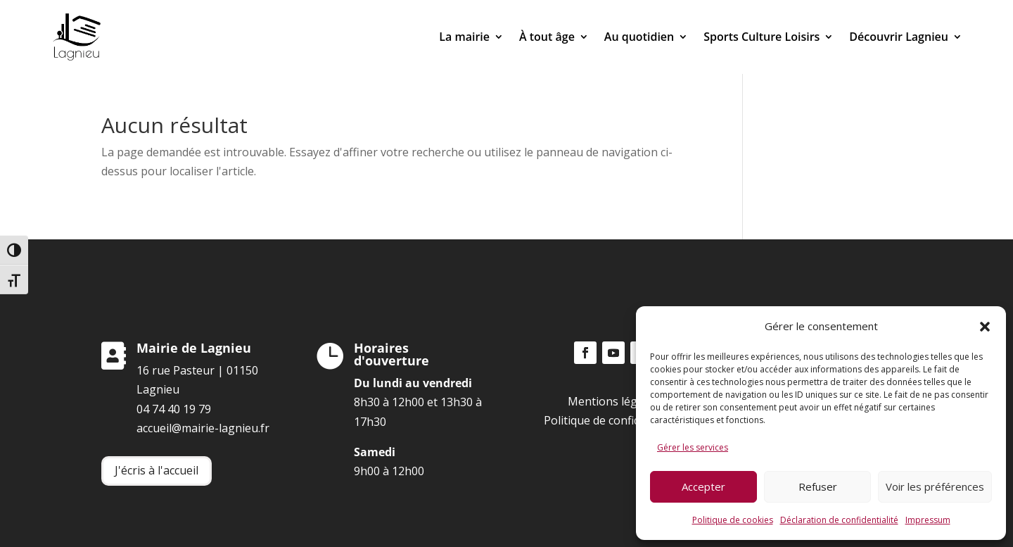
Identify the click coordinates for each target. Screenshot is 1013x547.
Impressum (927, 520)
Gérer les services (692, 447)
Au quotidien (639, 36)
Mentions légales (613, 401)
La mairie (464, 36)
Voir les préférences (935, 486)
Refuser (817, 486)
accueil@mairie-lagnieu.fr (202, 428)
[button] (985, 327)
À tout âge (547, 36)
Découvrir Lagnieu (898, 36)
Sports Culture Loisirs (761, 36)
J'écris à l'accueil (156, 470)
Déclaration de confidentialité (839, 520)
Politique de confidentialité (613, 420)
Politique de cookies (732, 520)
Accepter (703, 486)
